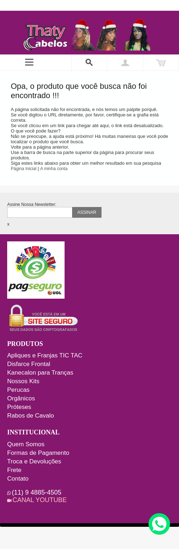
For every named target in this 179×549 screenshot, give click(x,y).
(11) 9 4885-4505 (36, 492)
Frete (14, 470)
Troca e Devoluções (34, 461)
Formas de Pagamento (38, 452)
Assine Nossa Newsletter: (31, 204)
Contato (18, 478)
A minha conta (53, 168)
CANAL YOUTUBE (40, 500)
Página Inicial (23, 168)
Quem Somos (25, 444)
